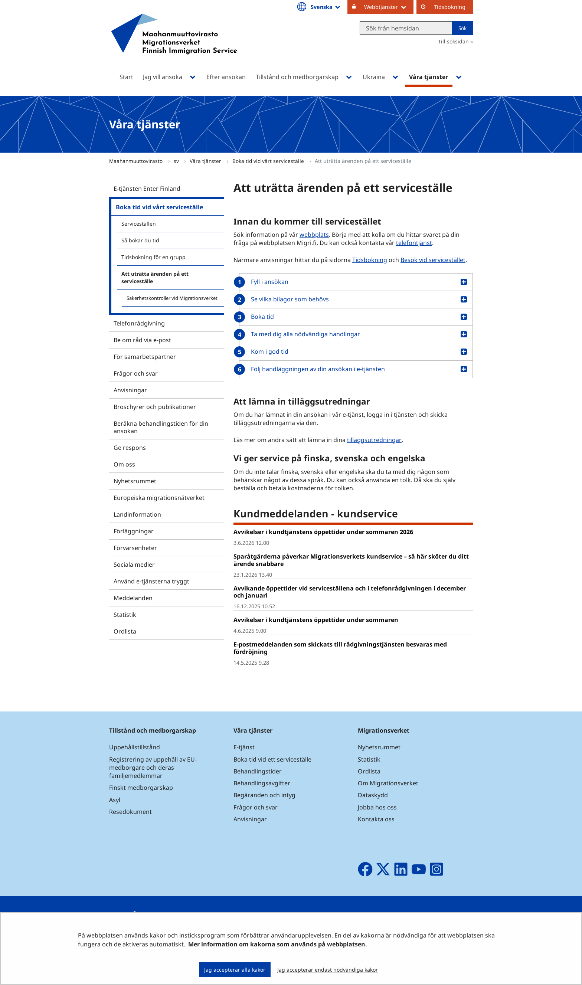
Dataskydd (373, 795)
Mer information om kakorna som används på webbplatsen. (277, 944)
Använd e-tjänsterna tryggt (151, 581)
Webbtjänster (388, 6)
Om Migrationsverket (388, 783)
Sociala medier (134, 564)
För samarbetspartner (145, 357)
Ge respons (130, 448)
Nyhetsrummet (135, 481)
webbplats (314, 234)
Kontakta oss (376, 819)
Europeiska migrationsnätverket (159, 498)
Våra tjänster (206, 160)
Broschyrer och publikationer (155, 407)
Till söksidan (453, 41)
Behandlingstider (257, 771)
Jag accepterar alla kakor (234, 969)
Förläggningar (134, 531)
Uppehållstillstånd (134, 747)
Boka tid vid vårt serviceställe (268, 160)
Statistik (125, 615)
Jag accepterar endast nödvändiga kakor (327, 969)
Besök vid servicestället (432, 260)
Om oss (124, 464)
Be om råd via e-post (142, 340)
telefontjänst (414, 243)
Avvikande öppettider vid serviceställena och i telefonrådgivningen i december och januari (349, 591)
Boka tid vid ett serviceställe (272, 759)
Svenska (326, 6)
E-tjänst (244, 747)
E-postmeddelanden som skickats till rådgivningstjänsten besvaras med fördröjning (340, 647)
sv (177, 160)
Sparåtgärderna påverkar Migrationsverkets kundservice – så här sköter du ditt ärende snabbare (351, 559)
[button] (353, 282)
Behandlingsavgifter (261, 783)
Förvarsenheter (135, 548)
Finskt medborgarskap (141, 787)
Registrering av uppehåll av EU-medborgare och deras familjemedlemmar (153, 767)
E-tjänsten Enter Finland (147, 188)
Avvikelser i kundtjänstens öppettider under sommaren (315, 620)
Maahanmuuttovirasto (136, 160)
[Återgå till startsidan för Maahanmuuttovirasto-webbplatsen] (174, 43)
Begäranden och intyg (264, 795)
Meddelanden (133, 598)
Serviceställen (138, 223)
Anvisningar (130, 390)
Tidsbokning (449, 6)
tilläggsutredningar (374, 440)
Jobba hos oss (377, 807)
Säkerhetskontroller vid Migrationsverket (172, 298)
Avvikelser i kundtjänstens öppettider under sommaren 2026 (323, 532)
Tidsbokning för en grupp (153, 257)
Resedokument (130, 812)
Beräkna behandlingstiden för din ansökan (161, 427)
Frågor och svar (136, 373)
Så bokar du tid (140, 240)
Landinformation (137, 514)
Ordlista (125, 631)
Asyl (114, 800)
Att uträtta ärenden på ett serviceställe (155, 277)
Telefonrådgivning (139, 323)
